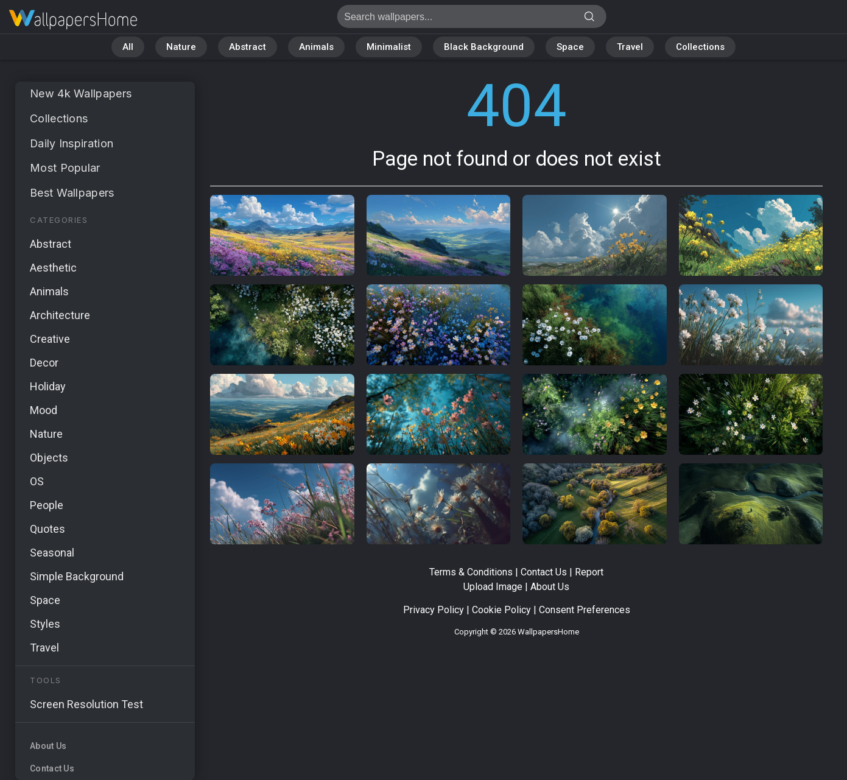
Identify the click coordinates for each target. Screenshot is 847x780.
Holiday (48, 386)
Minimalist (389, 46)
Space (570, 46)
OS (37, 481)
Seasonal (52, 552)
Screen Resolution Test (86, 704)
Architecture (60, 315)
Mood (43, 410)
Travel (630, 46)
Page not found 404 (73, 20)
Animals (316, 46)
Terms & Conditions (471, 572)
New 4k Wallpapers (81, 93)
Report (589, 572)
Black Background (484, 46)
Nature (181, 46)
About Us (48, 746)
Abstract (247, 46)
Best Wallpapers (72, 192)
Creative (50, 338)
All (127, 46)
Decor (44, 362)
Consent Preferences (584, 610)
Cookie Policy (501, 610)
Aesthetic (53, 267)
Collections (700, 46)
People (46, 505)
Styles (45, 623)
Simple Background (77, 576)
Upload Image (492, 586)
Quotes (47, 528)
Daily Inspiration (72, 143)
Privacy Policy (433, 610)
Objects (49, 457)
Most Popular (65, 167)
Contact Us (52, 768)
